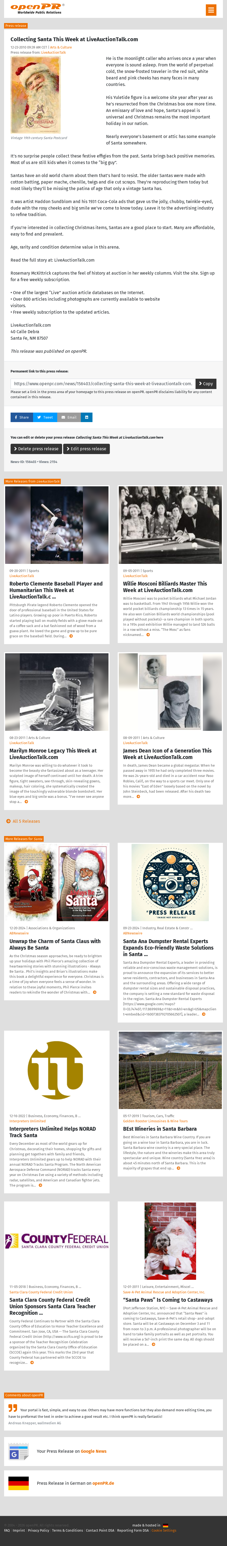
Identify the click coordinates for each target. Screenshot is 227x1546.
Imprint (19, 1530)
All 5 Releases (22, 821)
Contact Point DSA (100, 1530)
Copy (206, 383)
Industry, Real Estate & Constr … (167, 928)
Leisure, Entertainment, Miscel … (168, 1287)
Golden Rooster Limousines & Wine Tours (155, 1121)
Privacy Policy (38, 1530)
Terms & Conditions (67, 1530)
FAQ (7, 1530)
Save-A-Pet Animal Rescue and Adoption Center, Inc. (164, 1292)
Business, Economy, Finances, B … (54, 1116)
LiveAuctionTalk (53, 52)
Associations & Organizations (51, 928)
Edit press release (86, 448)
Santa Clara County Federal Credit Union (41, 1292)
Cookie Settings (164, 1530)
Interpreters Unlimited (27, 1121)
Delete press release (36, 448)
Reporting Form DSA (133, 1530)
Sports (34, 571)
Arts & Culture (61, 47)
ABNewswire (19, 933)
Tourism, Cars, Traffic (158, 1116)
